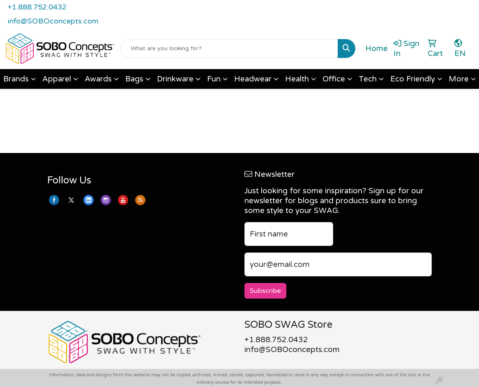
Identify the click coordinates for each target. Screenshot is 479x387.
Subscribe (265, 291)
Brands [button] (16, 78)
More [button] (459, 78)
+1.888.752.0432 (37, 7)
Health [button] (297, 78)
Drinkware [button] (175, 78)
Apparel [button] (56, 78)
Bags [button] (134, 78)
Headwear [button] (253, 78)
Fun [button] (214, 78)
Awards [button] (98, 78)
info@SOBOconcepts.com (53, 20)
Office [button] (333, 78)
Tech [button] (368, 78)
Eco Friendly (412, 78)
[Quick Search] (229, 48)
